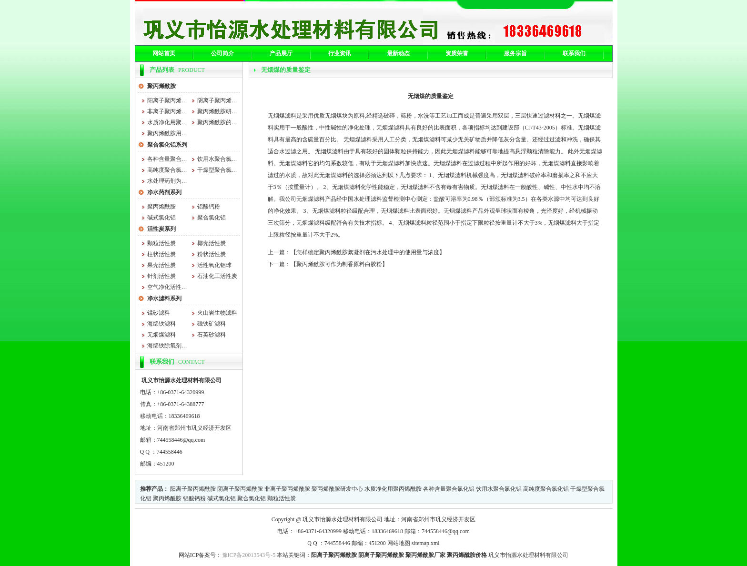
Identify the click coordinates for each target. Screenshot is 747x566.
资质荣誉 (456, 53)
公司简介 (222, 53)
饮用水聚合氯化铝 (217, 159)
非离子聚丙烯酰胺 (167, 111)
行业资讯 (339, 53)
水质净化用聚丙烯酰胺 (167, 122)
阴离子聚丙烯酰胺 (217, 100)
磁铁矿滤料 (211, 323)
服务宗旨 (515, 53)
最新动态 (398, 53)
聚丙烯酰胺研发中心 (217, 111)
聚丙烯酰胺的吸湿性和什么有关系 (217, 122)
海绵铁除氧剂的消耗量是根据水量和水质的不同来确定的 (167, 345)
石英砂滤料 (211, 334)
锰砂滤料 (158, 312)
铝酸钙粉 (208, 206)
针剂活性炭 (161, 276)
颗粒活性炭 (161, 243)
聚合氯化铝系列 (167, 144)
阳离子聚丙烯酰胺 (167, 100)
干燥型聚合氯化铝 (217, 170)
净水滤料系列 (164, 298)
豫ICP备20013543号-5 (249, 555)
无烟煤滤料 (161, 334)
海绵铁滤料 (161, 323)
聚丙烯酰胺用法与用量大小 (167, 133)
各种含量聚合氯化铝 (167, 159)
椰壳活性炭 (211, 243)
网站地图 (398, 543)
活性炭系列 (161, 229)
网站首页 (163, 53)
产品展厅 (281, 53)
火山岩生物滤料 (217, 312)
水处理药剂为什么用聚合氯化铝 (167, 181)
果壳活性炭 (161, 265)
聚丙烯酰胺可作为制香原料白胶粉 (339, 264)
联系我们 (574, 53)
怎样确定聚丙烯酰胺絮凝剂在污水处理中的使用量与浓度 (367, 252)
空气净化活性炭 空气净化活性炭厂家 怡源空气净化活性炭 (167, 287)
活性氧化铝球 (214, 265)
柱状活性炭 (161, 254)
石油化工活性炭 (217, 276)
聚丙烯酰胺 (161, 86)
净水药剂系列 (164, 192)
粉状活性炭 (211, 254)
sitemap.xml (426, 543)
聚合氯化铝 (211, 217)
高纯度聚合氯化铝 (167, 170)
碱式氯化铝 (161, 217)
